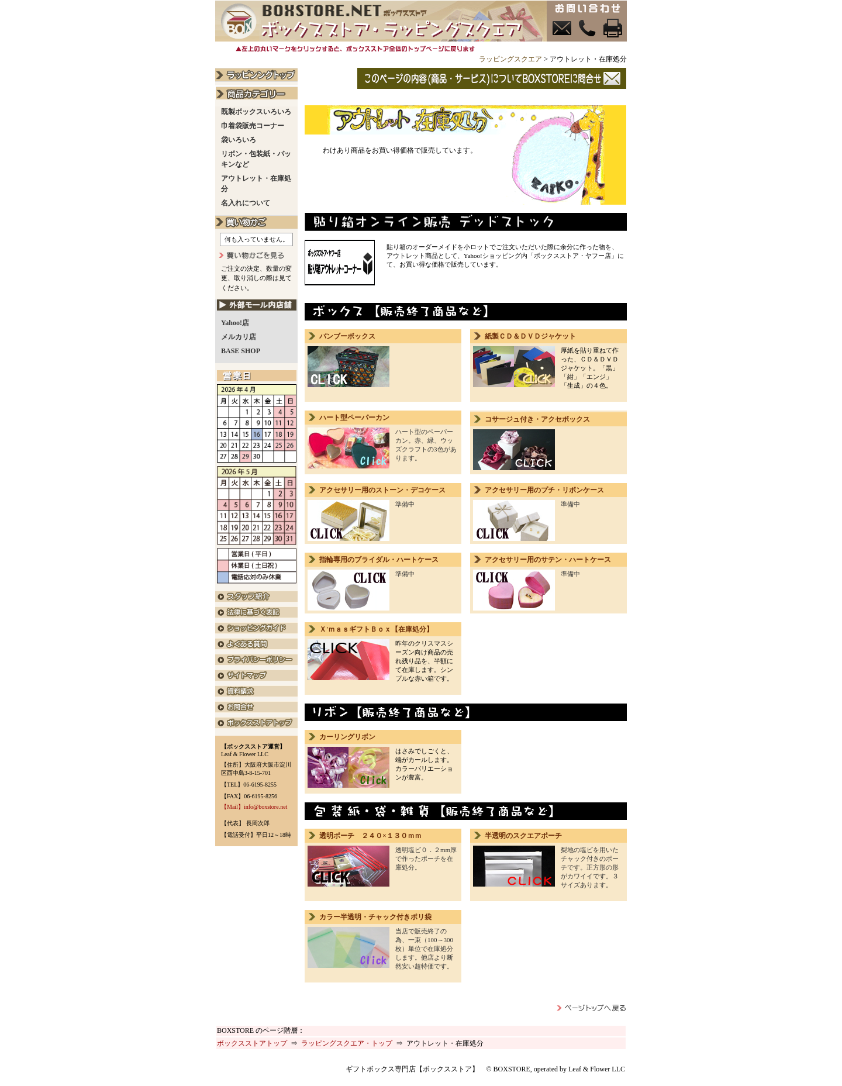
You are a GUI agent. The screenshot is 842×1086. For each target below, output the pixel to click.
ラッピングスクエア (510, 59)
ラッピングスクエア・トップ (346, 1043)
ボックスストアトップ (252, 1043)
